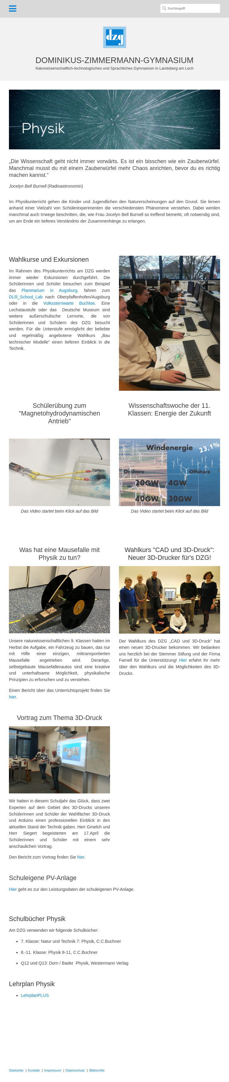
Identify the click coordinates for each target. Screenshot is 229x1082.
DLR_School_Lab (26, 297)
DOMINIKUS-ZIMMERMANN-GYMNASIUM (114, 60)
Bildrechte (97, 1070)
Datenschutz (75, 1070)
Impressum (52, 1070)
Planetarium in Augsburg (49, 290)
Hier (183, 660)
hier (12, 697)
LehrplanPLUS (35, 995)
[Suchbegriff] (190, 8)
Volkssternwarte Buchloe (69, 303)
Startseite (16, 1070)
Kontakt (34, 1070)
